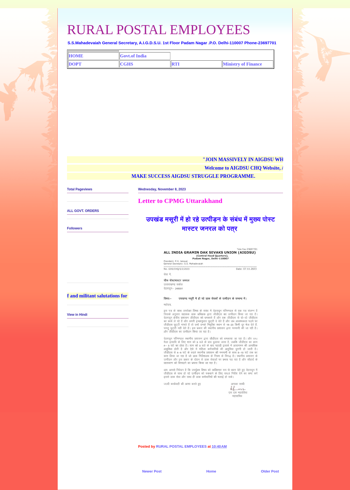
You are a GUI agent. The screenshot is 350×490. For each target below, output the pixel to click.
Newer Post (152, 471)
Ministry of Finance (242, 64)
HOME (76, 55)
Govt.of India (133, 55)
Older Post (270, 471)
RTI (175, 64)
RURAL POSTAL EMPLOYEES (158, 29)
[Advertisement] (175, 110)
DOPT (75, 64)
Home (211, 471)
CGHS (126, 64)
